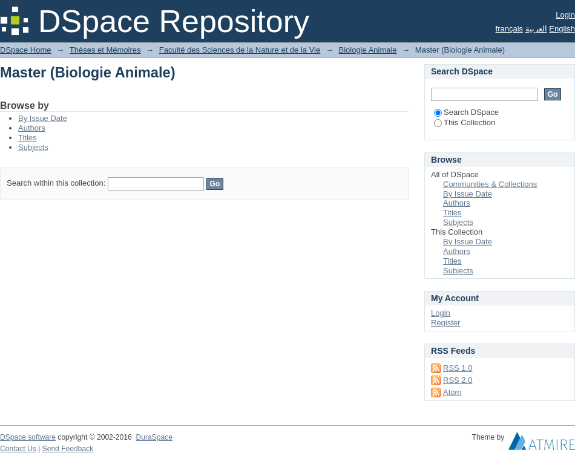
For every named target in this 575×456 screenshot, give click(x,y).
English (562, 28)
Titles (27, 137)
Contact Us (18, 449)
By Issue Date (42, 118)
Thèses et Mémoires (105, 49)
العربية (536, 28)
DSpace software (28, 437)
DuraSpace (154, 437)
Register (445, 322)
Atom (452, 392)
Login (565, 14)
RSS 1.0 (457, 368)
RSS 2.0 (457, 380)
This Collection (464, 122)
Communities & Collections (490, 184)
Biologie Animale (367, 49)
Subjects (33, 147)
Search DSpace (466, 112)
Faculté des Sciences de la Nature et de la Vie (239, 49)
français (510, 28)
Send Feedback (68, 449)
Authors (31, 127)
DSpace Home (25, 49)
